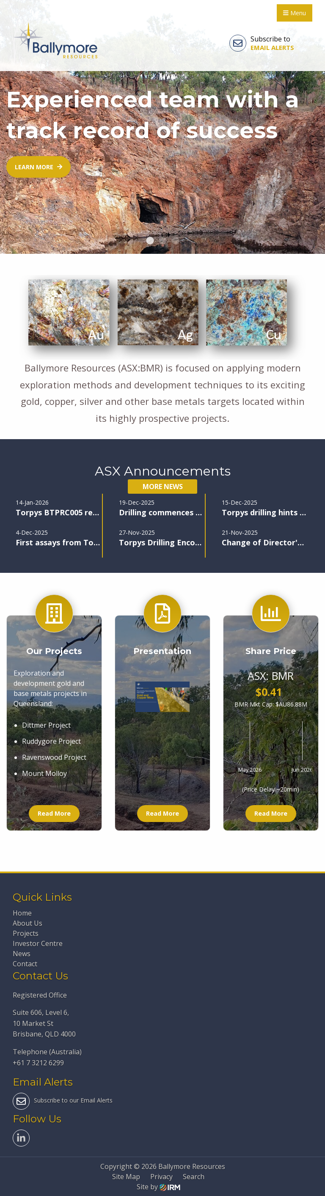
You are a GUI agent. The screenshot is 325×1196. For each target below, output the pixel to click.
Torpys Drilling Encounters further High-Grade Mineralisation (161, 542)
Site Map (126, 1176)
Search (193, 1176)
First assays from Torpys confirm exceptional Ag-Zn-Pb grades (58, 542)
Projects (26, 933)
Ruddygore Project (51, 741)
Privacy (161, 1176)
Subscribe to (261, 43)
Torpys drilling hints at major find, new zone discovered (264, 512)
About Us (27, 923)
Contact (25, 963)
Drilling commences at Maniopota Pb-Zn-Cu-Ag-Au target (161, 512)
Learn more (38, 167)
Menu (294, 13)
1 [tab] (150, 241)
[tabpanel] (162, 127)
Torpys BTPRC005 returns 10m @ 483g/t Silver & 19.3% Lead (58, 512)
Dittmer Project (46, 725)
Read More (54, 813)
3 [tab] (175, 241)
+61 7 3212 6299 (38, 1062)
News (21, 953)
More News (163, 486)
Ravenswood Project (54, 757)
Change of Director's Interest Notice (264, 542)
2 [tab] (162, 241)
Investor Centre (38, 943)
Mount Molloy (44, 773)
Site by (158, 1186)
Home (22, 913)
